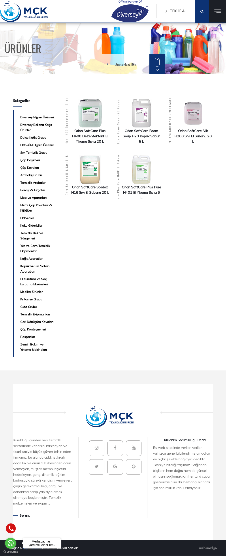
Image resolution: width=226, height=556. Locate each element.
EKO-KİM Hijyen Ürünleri (37, 145)
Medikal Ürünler (31, 292)
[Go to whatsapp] (10, 543)
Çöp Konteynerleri (33, 329)
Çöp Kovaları (29, 168)
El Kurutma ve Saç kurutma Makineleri (34, 281)
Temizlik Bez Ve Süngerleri (31, 235)
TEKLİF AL (173, 11)
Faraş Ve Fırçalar (32, 190)
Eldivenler (27, 218)
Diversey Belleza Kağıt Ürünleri (36, 127)
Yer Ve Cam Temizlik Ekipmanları (35, 248)
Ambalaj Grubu (31, 175)
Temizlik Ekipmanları (35, 314)
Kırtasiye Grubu (31, 299)
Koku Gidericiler (31, 226)
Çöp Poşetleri (30, 160)
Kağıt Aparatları (31, 259)
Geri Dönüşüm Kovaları (36, 322)
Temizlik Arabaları (33, 183)
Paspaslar (27, 337)
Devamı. (25, 515)
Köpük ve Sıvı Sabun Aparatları (34, 268)
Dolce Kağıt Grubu (33, 138)
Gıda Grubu (28, 307)
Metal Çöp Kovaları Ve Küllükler (36, 208)
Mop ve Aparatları (33, 198)
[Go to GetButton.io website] (11, 551)
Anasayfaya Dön (125, 64)
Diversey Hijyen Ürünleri (37, 117)
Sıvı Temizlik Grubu (33, 153)
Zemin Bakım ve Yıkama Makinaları (33, 347)
